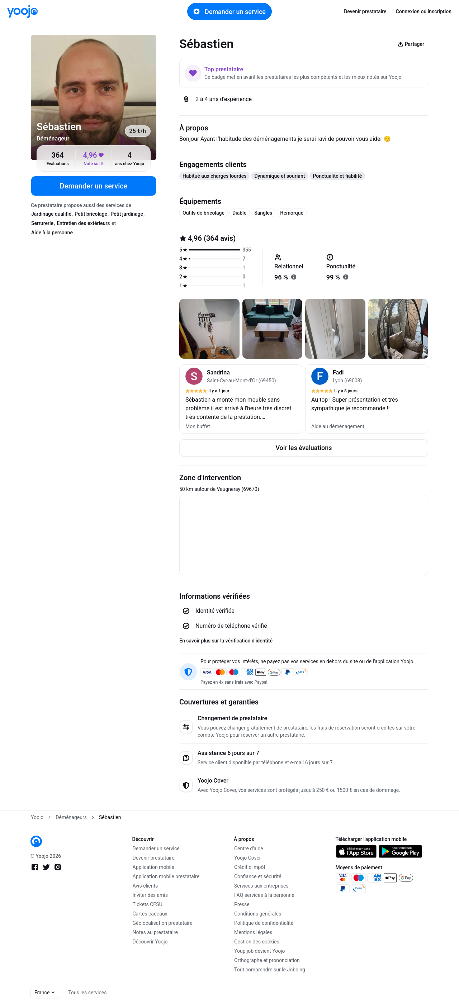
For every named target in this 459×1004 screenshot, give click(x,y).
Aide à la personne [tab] (52, 232)
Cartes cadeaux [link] (150, 914)
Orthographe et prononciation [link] (267, 960)
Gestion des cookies (256, 942)
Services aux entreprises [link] (261, 886)
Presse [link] (242, 904)
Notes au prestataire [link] (155, 932)
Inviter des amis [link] (150, 895)
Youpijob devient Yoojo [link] (259, 951)
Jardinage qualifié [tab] (51, 214)
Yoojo (37, 817)
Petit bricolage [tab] (91, 214)
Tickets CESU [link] (147, 904)
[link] (22, 11)
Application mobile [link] (153, 867)
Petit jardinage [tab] (126, 214)
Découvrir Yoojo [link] (150, 942)
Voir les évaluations (303, 447)
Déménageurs (71, 817)
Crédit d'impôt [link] (249, 867)
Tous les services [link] (87, 992)
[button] (240, 399)
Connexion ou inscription (423, 11)
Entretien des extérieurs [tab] (83, 223)
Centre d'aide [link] (248, 848)
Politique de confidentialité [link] (263, 923)
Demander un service (229, 11)
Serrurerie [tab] (42, 223)
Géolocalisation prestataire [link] (163, 923)
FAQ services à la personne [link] (264, 895)
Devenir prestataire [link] (365, 11)
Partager (411, 44)
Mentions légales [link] (253, 932)
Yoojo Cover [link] (247, 858)
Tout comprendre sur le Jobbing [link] (269, 969)
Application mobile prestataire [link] (166, 876)
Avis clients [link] (145, 886)
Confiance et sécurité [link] (257, 876)
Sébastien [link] (110, 817)
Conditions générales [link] (257, 914)
